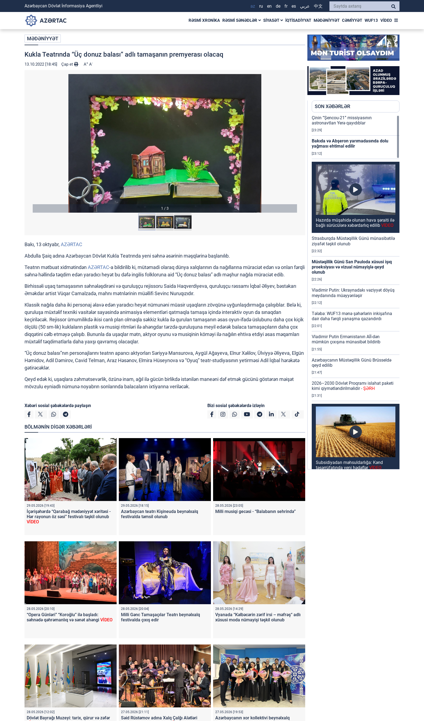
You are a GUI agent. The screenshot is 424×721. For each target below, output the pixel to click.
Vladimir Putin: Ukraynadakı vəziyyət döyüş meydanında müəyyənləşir (353, 293)
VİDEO (386, 20)
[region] (355, 292)
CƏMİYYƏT (352, 20)
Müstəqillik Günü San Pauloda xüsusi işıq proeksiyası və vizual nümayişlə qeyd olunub (352, 267)
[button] (165, 143)
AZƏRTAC (71, 244)
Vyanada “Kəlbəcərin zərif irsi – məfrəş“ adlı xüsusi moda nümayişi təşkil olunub (258, 617)
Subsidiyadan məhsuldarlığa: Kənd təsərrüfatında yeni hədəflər (349, 465)
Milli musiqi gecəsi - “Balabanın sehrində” (255, 511)
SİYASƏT (273, 20)
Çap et (69, 64)
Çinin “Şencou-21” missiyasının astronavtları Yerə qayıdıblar (342, 120)
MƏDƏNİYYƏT (327, 20)
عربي (305, 6)
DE (278, 6)
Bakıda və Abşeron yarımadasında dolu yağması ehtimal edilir (350, 143)
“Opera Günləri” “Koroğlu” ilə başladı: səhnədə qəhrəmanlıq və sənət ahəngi (70, 617)
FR (285, 6)
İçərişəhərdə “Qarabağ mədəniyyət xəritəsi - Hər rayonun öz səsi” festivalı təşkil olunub (69, 516)
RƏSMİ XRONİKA (204, 20)
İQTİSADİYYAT (298, 20)
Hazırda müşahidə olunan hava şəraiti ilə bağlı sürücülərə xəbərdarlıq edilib (355, 223)
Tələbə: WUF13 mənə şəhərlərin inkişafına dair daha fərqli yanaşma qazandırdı (352, 316)
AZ (252, 6)
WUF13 (371, 20)
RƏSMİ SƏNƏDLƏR (241, 20)
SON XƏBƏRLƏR (332, 106)
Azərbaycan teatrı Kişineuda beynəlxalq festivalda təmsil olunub (159, 514)
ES (294, 6)
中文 (318, 6)
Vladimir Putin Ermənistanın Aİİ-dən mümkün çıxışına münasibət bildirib (346, 339)
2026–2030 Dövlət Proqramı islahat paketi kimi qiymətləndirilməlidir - (352, 386)
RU (261, 6)
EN (269, 6)
